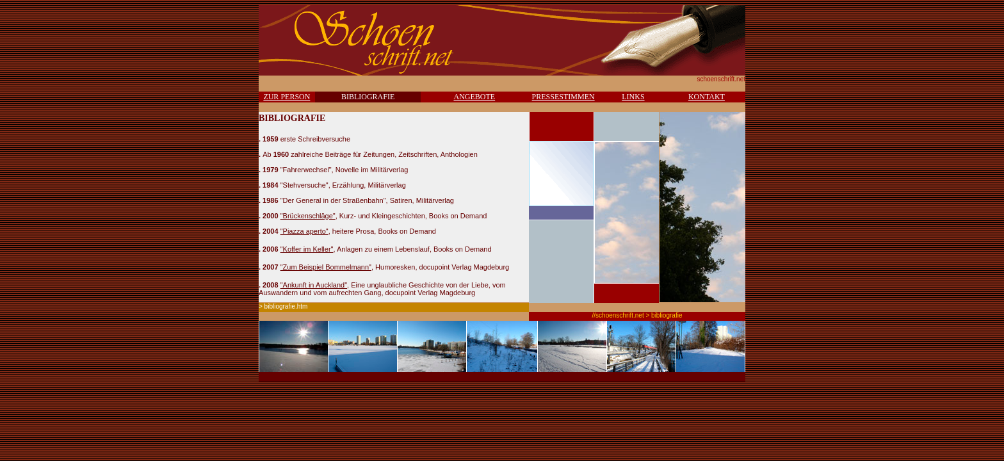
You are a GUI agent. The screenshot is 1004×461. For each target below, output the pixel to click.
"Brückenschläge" (308, 216)
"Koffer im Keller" (307, 249)
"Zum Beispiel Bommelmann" (325, 267)
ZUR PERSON (286, 96)
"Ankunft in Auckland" (313, 285)
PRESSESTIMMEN (563, 96)
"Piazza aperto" (304, 231)
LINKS (633, 96)
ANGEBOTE (474, 96)
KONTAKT (706, 96)
